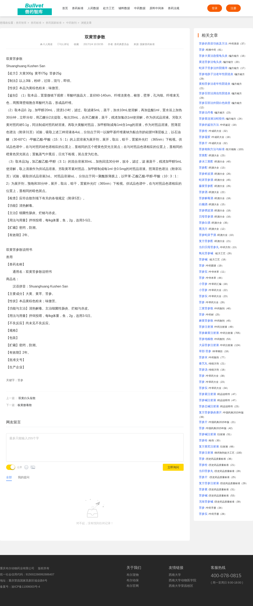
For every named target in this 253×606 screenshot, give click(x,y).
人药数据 (93, 8)
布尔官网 (132, 585)
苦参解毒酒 (206, 198)
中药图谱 (211, 265)
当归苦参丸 (206, 471)
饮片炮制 (231, 149)
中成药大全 (215, 131)
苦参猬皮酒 (206, 210)
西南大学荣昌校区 (181, 585)
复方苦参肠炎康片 (210, 412)
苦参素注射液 (207, 394)
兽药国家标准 (54, 22)
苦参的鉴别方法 (209, 124)
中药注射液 (221, 326)
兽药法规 (173, 8)
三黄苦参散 (206, 308)
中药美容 (234, 43)
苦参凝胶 (204, 137)
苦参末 (203, 357)
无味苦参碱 (206, 501)
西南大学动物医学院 (182, 580)
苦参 (202, 49)
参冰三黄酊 (206, 161)
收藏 (76, 44)
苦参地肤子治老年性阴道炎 (216, 74)
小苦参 (203, 283)
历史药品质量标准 (216, 458)
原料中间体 (157, 8)
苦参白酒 (204, 222)
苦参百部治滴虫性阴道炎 (214, 93)
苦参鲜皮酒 (206, 173)
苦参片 (203, 143)
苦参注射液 (206, 326)
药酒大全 (214, 155)
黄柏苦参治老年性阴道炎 (214, 83)
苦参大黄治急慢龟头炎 (213, 55)
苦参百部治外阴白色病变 (214, 102)
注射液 (221, 434)
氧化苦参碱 (206, 253)
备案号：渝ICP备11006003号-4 (20, 586)
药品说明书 (224, 394)
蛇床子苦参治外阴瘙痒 (213, 68)
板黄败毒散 (25, 405)
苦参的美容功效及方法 (213, 43)
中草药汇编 (215, 284)
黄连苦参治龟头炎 (210, 61)
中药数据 (139, 8)
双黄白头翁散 (27, 398)
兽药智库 (21, 22)
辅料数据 (124, 8)
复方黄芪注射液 (209, 446)
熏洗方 (203, 228)
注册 (233, 8)
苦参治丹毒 (206, 112)
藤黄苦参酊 (206, 186)
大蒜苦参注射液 (209, 345)
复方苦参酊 (206, 241)
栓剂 (211, 440)
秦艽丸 (203, 363)
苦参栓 (203, 130)
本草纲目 (218, 351)
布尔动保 (132, 580)
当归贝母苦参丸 (209, 247)
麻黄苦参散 (206, 320)
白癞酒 (203, 204)
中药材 (210, 314)
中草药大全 (215, 290)
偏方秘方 (234, 55)
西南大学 (175, 574)
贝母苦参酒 (206, 216)
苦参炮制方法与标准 (212, 149)
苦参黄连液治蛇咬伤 (212, 118)
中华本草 (214, 271)
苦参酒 (203, 192)
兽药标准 (77, 8)
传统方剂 (214, 363)
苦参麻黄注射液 (209, 332)
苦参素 (203, 489)
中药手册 (211, 507)
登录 (214, 8)
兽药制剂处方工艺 (224, 452)
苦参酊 (203, 167)
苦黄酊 (203, 155)
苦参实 (203, 271)
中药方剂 (225, 247)
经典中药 (211, 49)
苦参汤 (203, 369)
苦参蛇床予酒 (207, 234)
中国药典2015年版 (233, 412)
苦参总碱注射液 (209, 406)
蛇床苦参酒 (206, 179)
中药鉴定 (225, 124)
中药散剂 (71, 22)
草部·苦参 (205, 351)
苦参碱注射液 (207, 400)
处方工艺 (108, 8)
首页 (65, 8)
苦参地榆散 (206, 339)
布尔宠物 (132, 574)
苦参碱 (203, 259)
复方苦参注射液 (209, 483)
